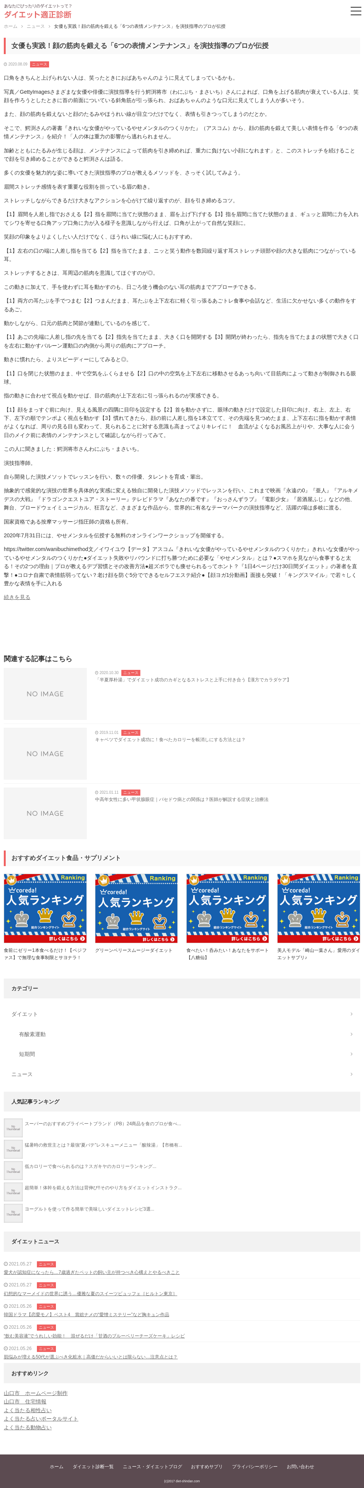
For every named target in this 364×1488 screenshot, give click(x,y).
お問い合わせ (300, 1466)
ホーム (57, 1466)
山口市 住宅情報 (25, 1401)
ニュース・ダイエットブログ (152, 1466)
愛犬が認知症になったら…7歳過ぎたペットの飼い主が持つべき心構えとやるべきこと (92, 1272)
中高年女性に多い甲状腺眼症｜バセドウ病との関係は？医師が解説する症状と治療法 (182, 799)
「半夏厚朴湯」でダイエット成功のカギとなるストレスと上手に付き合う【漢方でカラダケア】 (193, 679)
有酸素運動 (32, 1034)
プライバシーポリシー (255, 1466)
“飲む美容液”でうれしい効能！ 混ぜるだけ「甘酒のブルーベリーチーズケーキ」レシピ (94, 1336)
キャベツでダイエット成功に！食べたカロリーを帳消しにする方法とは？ (170, 739)
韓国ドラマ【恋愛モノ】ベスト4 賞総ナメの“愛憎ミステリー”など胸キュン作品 (86, 1314)
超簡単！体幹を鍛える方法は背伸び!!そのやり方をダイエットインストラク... (103, 1187)
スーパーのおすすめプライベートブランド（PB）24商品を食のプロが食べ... (103, 1123)
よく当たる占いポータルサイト (41, 1419)
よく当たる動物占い (28, 1427)
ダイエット (24, 1014)
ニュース (39, 64)
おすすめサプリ (207, 1466)
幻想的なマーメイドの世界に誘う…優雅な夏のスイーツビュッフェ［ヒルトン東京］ (90, 1293)
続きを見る (17, 597)
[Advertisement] (182, 630)
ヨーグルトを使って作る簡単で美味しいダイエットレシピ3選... (89, 1209)
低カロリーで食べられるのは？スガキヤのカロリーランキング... (90, 1166)
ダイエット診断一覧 (93, 1466)
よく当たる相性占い (28, 1410)
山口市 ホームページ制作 (36, 1393)
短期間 (27, 1054)
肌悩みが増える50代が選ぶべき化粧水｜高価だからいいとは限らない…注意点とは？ (91, 1357)
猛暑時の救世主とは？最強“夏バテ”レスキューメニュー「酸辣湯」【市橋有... (103, 1145)
